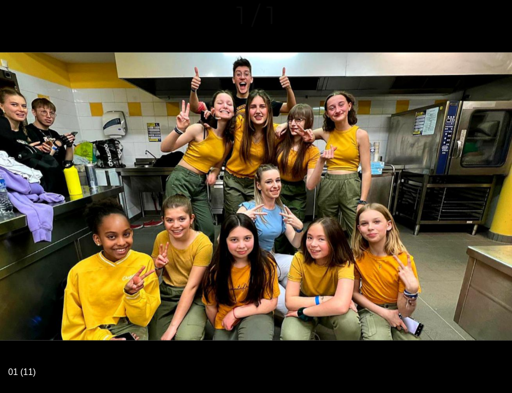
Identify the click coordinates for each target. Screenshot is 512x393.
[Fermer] (15, 15)
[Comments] (497, 15)
